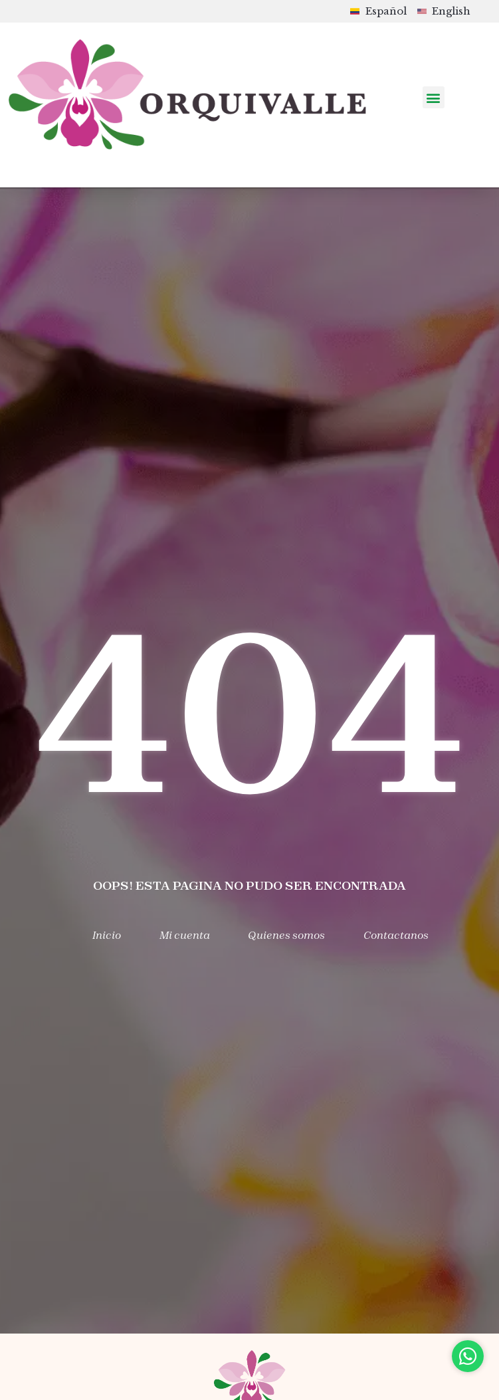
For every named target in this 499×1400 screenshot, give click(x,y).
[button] (434, 97)
